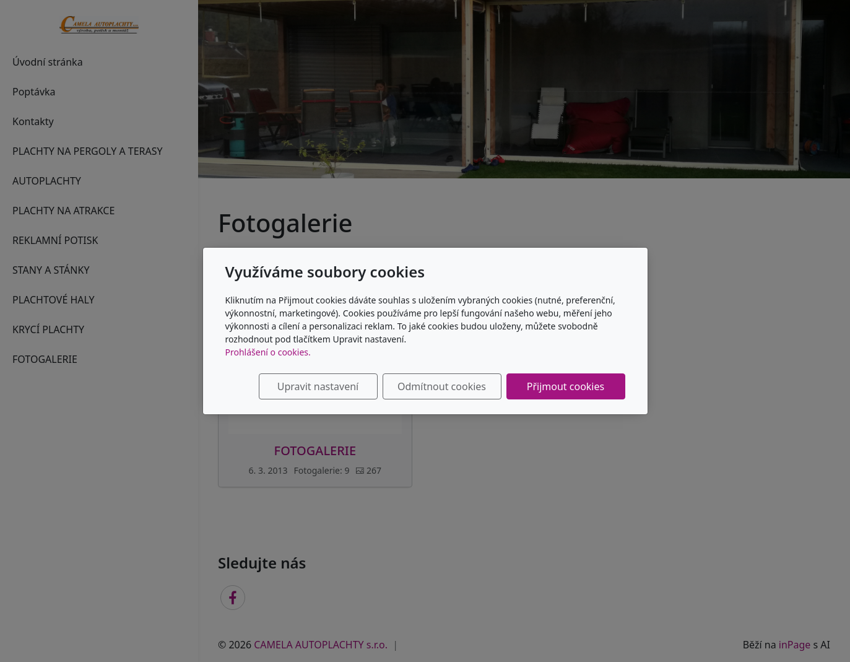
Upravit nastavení (317, 386)
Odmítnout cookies (441, 386)
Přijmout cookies (565, 386)
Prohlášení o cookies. (268, 352)
